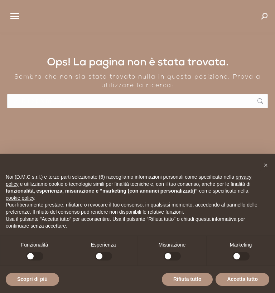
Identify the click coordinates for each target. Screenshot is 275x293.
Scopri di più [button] (32, 279)
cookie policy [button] (20, 198)
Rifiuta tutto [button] (187, 279)
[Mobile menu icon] (14, 16)
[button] (265, 165)
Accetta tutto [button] (242, 279)
